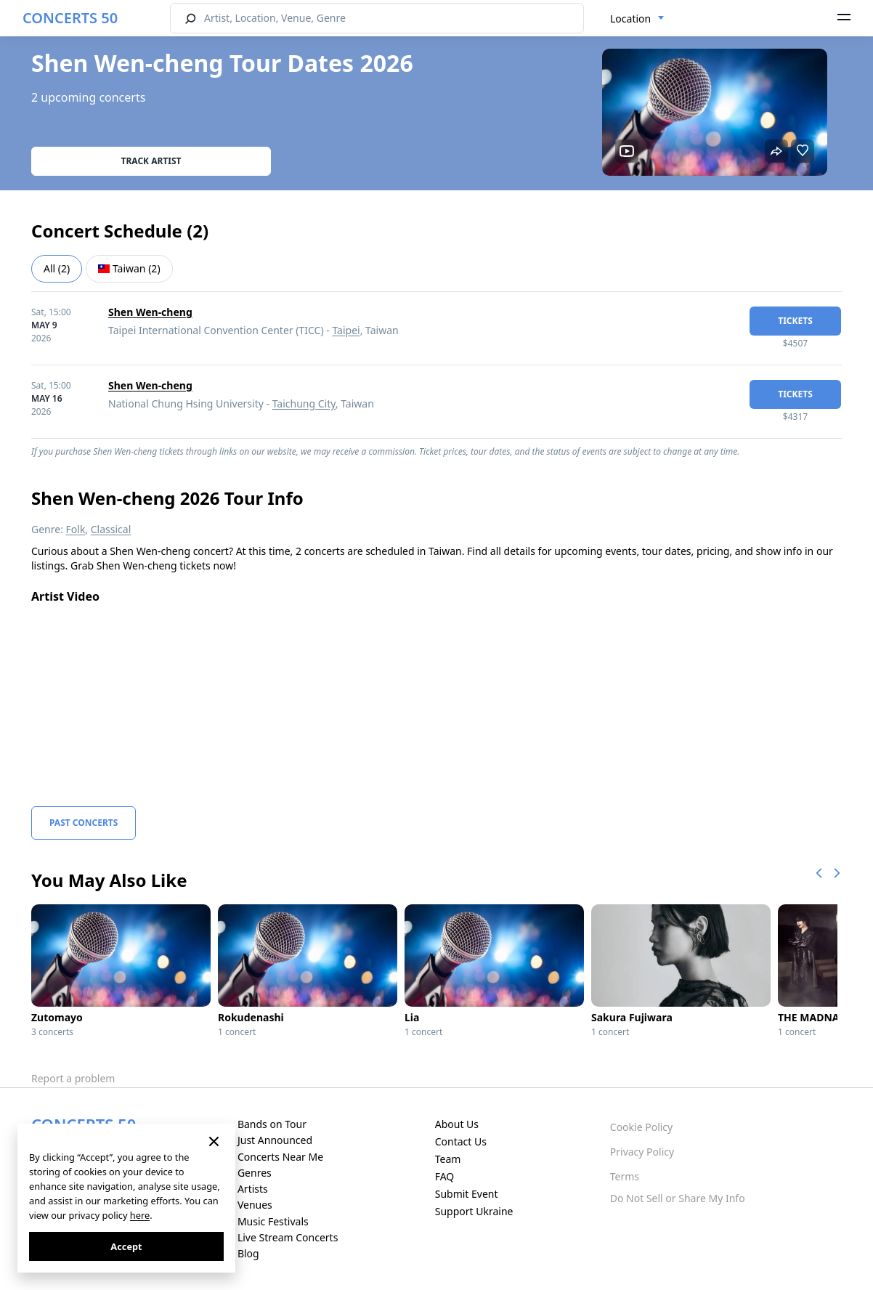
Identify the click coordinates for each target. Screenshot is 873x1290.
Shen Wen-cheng (150, 312)
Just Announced (274, 1140)
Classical (111, 529)
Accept (126, 1246)
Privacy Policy (642, 1152)
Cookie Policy (641, 1127)
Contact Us (461, 1141)
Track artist (151, 161)
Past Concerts (83, 822)
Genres (254, 1173)
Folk (76, 529)
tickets (795, 321)
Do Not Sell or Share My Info (677, 1198)
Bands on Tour (271, 1124)
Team (448, 1159)
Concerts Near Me (280, 1157)
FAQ (445, 1176)
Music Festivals (273, 1221)
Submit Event (466, 1194)
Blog (248, 1253)
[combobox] (637, 18)
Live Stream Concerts (287, 1237)
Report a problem (73, 1078)
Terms (624, 1176)
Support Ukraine (474, 1211)
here (140, 1215)
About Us (457, 1124)
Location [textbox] (630, 18)
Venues (254, 1205)
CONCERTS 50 (70, 18)
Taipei (346, 330)
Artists (252, 1189)
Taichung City (304, 403)
